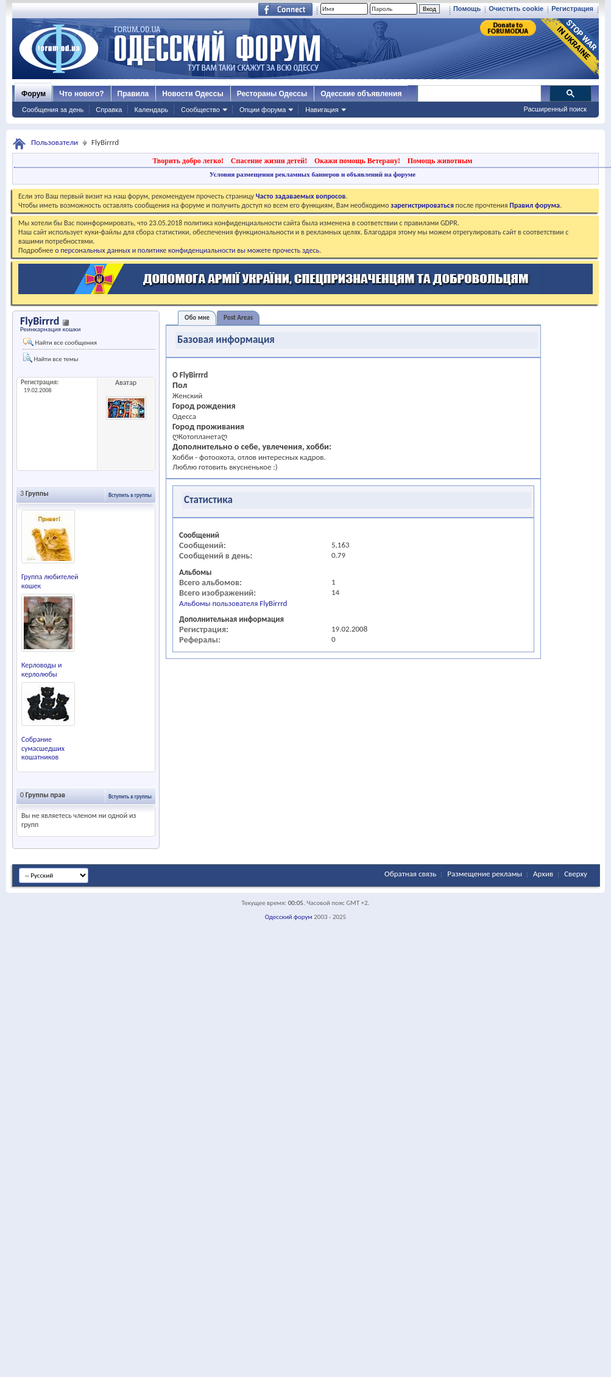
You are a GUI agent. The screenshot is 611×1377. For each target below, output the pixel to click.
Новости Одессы (192, 94)
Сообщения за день (52, 109)
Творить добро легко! (188, 161)
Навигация (321, 109)
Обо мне (197, 318)
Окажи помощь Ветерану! (357, 161)
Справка (109, 109)
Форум (33, 94)
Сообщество (200, 109)
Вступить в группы (130, 494)
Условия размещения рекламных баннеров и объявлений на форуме (312, 174)
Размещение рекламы (484, 873)
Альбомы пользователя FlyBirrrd (233, 603)
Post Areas (238, 318)
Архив (543, 873)
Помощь (467, 8)
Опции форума (262, 109)
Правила (133, 94)
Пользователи (54, 142)
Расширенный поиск (555, 109)
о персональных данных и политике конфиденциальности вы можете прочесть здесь (187, 250)
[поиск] (479, 94)
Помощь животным (440, 161)
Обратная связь (410, 873)
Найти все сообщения (60, 342)
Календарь (151, 109)
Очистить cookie (516, 8)
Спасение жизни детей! (269, 161)
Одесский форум (289, 917)
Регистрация (572, 8)
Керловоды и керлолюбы (41, 669)
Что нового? (81, 94)
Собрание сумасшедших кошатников (43, 748)
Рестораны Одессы (272, 94)
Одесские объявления (360, 94)
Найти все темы (50, 358)
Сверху (575, 873)
